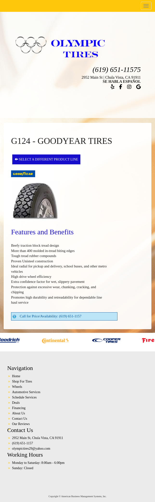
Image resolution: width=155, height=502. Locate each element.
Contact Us (19, 418)
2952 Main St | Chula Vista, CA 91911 (111, 77)
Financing (19, 408)
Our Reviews (21, 424)
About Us (18, 413)
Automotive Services (26, 392)
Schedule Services (24, 397)
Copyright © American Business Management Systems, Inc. (78, 496)
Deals (16, 402)
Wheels (17, 387)
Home (16, 376)
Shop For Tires (22, 381)
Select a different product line (46, 159)
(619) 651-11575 (117, 69)
